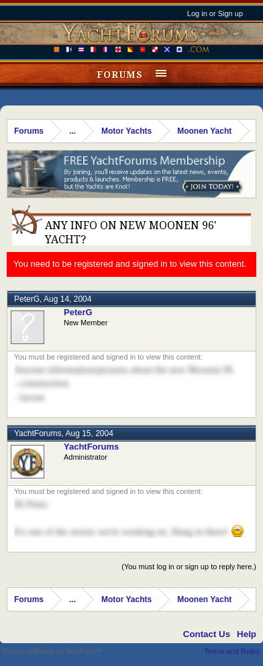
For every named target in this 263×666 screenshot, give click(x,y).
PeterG (27, 299)
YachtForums (37, 433)
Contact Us (206, 634)
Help (246, 634)
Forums (120, 74)
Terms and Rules (232, 651)
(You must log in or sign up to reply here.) (188, 567)
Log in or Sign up (215, 13)
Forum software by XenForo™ (52, 651)
